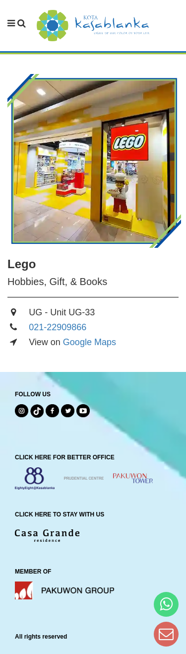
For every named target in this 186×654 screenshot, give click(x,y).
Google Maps (89, 342)
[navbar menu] (16, 23)
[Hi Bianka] (166, 604)
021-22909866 (57, 327)
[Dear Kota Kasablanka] (166, 634)
